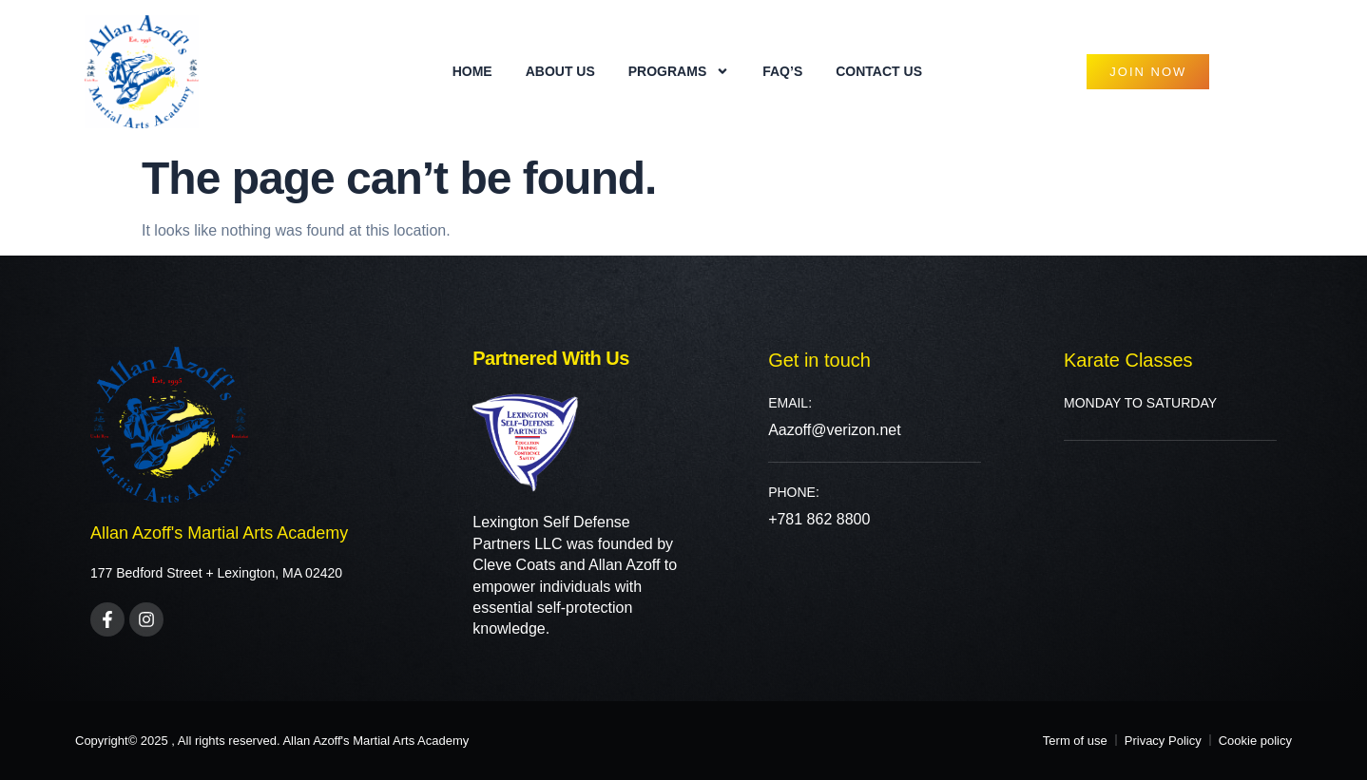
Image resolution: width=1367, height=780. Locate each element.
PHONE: (793, 492)
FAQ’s (782, 71)
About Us (560, 71)
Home (472, 71)
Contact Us (879, 71)
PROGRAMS (678, 71)
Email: (790, 402)
